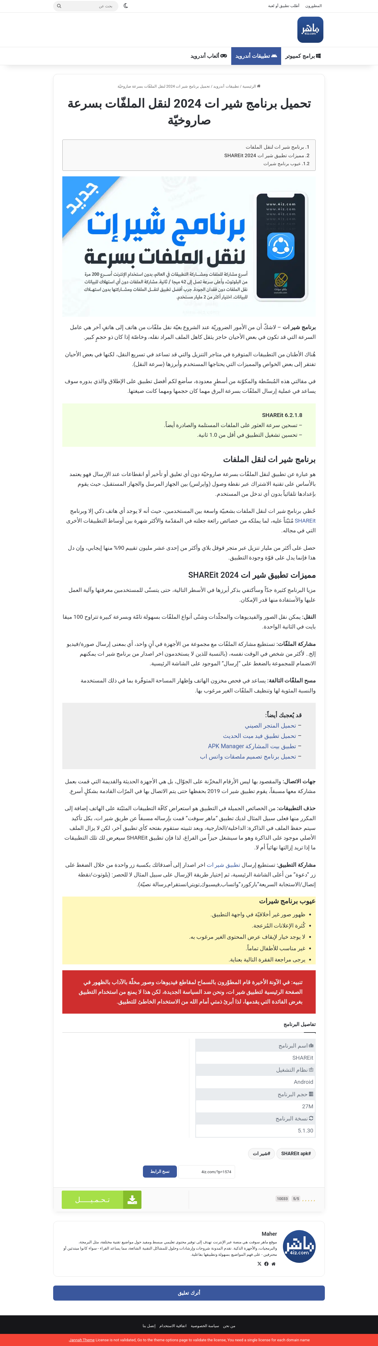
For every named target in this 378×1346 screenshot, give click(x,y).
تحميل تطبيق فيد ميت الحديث (259, 735)
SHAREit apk (294, 1153)
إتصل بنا (149, 1326)
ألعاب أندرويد (208, 56)
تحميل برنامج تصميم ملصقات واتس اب (248, 756)
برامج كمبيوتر (303, 56)
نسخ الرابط (160, 1171)
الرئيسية (251, 86)
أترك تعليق (189, 1293)
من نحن (229, 1326)
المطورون (313, 6)
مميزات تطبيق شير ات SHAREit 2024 (264, 155)
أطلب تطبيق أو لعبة (283, 6)
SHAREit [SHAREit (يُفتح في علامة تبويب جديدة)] (305, 520)
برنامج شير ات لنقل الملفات (275, 147)
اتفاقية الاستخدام (173, 1326)
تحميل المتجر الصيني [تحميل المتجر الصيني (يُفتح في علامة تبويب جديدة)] (270, 725)
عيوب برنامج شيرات (282, 163)
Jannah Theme (81, 1340)
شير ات (260, 1153)
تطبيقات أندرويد (256, 56)
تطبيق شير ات (223, 864)
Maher (269, 1234)
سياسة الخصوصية (205, 1326)
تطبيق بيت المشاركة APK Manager (252, 746)
